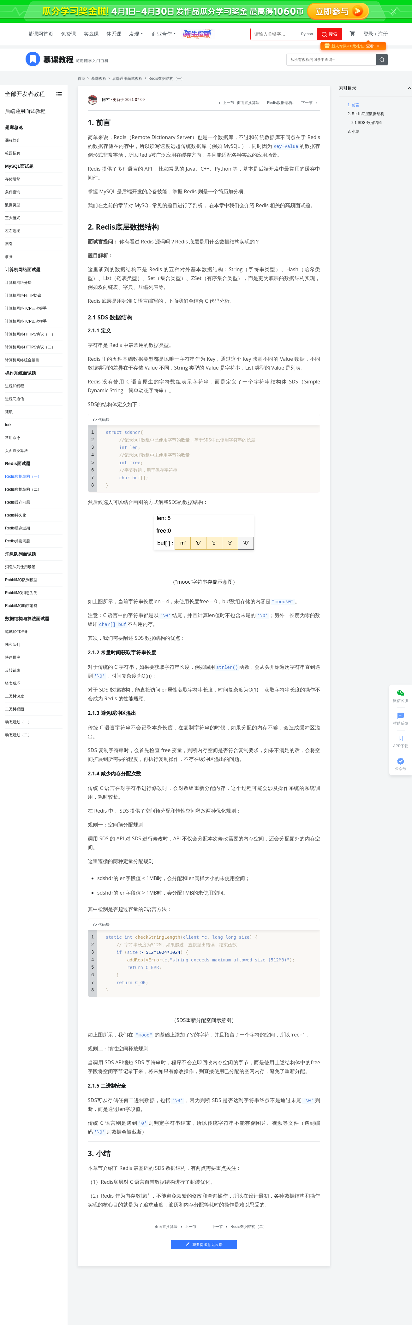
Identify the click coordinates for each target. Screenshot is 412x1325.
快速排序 (12, 657)
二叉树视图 (14, 709)
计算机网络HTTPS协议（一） (30, 334)
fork (8, 425)
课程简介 (12, 140)
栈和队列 (12, 644)
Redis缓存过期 (17, 528)
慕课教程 (98, 78)
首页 (81, 78)
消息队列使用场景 (20, 567)
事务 (9, 256)
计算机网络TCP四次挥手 (26, 321)
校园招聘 (12, 153)
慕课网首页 (40, 34)
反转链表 (12, 670)
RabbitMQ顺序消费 (21, 606)
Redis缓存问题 (17, 502)
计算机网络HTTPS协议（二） (30, 347)
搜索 (329, 34)
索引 (9, 244)
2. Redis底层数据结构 (366, 114)
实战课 (91, 34)
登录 (368, 34)
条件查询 (12, 192)
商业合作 (164, 34)
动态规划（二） (18, 735)
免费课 (68, 34)
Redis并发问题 (17, 541)
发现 (136, 34)
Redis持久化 (15, 515)
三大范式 (12, 218)
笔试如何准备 (16, 631)
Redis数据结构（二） (23, 489)
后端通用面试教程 (127, 78)
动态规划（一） (18, 722)
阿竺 (100, 99)
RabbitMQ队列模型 (21, 580)
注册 (383, 34)
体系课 (114, 34)
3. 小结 (353, 131)
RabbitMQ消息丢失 (21, 593)
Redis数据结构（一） (23, 476)
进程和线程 (14, 386)
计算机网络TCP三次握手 (26, 308)
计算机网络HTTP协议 (23, 295)
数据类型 (12, 205)
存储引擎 (12, 179)
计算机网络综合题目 (22, 360)
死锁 (9, 412)
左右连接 (12, 231)
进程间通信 (14, 399)
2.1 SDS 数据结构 (366, 122)
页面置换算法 (16, 450)
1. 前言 (353, 105)
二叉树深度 (14, 696)
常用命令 (12, 437)
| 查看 (369, 46)
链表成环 (12, 683)
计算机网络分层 (18, 282)
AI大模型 (305, 34)
